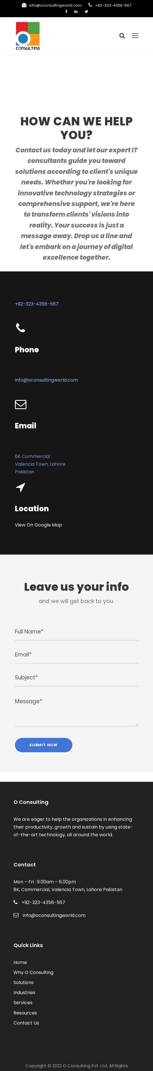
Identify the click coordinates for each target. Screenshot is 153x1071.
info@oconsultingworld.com (58, 5)
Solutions (22, 965)
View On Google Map (37, 515)
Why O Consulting (32, 955)
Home (19, 945)
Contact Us (24, 1005)
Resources (24, 995)
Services (22, 985)
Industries (23, 975)
